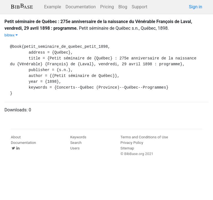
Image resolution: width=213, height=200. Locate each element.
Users (75, 148)
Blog (122, 6)
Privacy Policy (131, 143)
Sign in (195, 6)
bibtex (11, 35)
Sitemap (127, 148)
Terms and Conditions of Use (144, 137)
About (16, 137)
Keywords (78, 137)
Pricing (107, 6)
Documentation (80, 6)
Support (139, 6)
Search (76, 143)
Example (52, 6)
